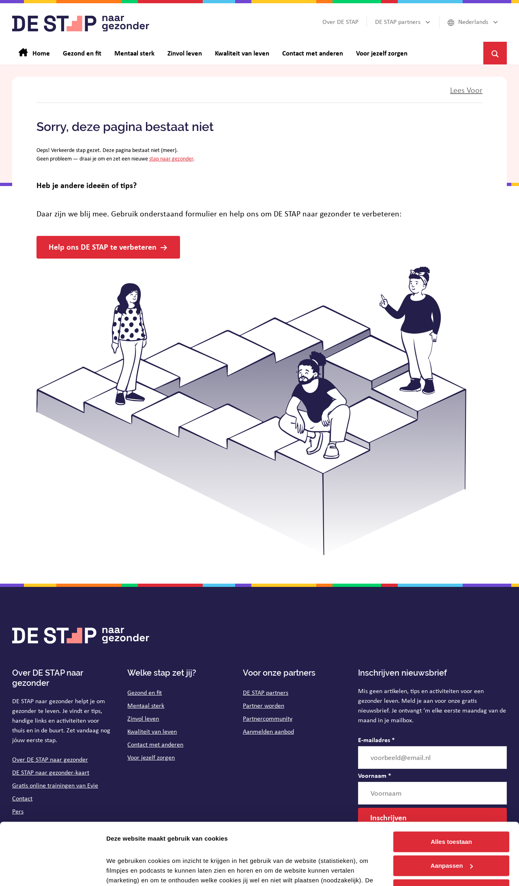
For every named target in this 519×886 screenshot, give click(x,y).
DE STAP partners (265, 692)
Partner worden (263, 705)
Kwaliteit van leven (152, 731)
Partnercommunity (267, 718)
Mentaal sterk (145, 705)
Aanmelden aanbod (268, 731)
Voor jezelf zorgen (151, 757)
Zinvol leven (143, 718)
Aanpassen (452, 803)
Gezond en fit (144, 692)
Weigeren (451, 827)
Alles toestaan (451, 780)
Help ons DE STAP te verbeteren (103, 246)
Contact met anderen (155, 744)
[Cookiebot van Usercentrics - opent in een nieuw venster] (52, 870)
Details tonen (125, 870)
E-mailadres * (376, 739)
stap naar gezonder (171, 158)
